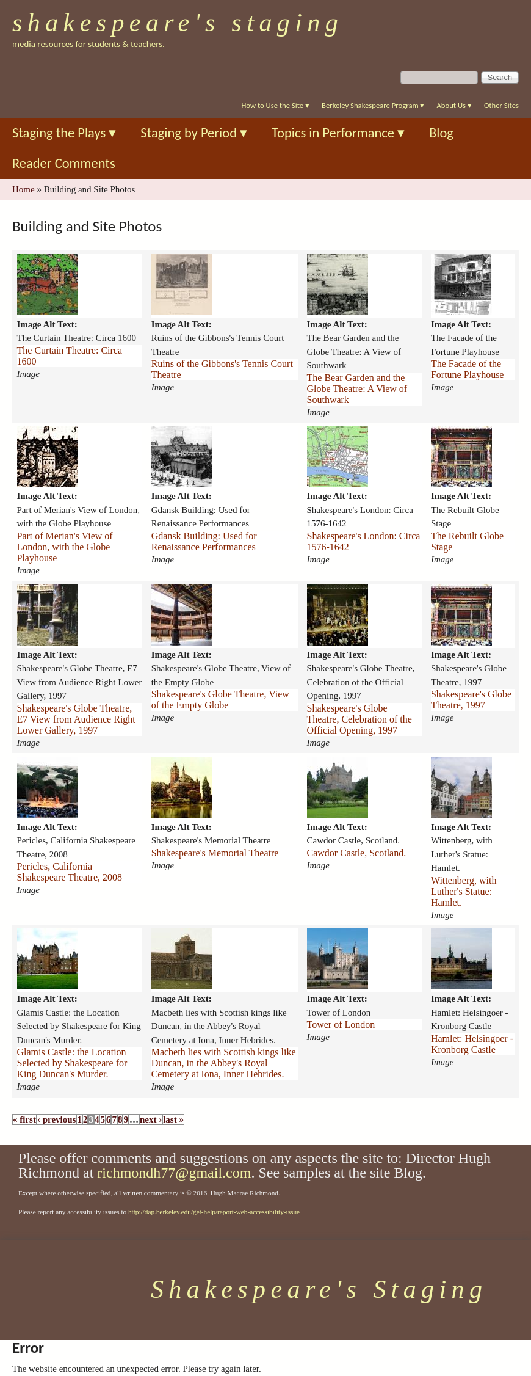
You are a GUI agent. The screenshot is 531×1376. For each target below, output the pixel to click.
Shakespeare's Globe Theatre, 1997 (471, 699)
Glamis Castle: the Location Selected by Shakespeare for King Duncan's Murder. (72, 1063)
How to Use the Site (275, 105)
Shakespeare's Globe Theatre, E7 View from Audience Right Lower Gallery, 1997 (76, 719)
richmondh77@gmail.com (174, 1173)
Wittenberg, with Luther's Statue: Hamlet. (463, 891)
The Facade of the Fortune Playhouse (467, 369)
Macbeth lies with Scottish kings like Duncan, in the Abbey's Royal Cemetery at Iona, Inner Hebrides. (223, 1063)
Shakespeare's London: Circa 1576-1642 (364, 541)
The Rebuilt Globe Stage (467, 541)
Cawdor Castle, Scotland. (356, 853)
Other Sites (501, 105)
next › (151, 1119)
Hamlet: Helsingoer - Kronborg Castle (472, 1044)
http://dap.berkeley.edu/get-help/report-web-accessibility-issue (214, 1211)
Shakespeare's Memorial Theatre (215, 853)
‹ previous (56, 1119)
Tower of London (341, 1024)
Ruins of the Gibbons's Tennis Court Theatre (222, 369)
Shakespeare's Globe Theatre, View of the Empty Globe (220, 699)
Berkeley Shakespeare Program (373, 105)
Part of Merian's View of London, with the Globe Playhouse (65, 547)
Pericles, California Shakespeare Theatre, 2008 (70, 872)
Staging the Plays (64, 133)
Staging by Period (193, 133)
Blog (441, 133)
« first (24, 1119)
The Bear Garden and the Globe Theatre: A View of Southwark (357, 389)
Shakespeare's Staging (177, 23)
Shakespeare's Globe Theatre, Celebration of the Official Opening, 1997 (359, 719)
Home (23, 189)
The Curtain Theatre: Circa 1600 (70, 355)
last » (173, 1119)
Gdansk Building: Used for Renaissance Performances (204, 541)
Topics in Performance (338, 133)
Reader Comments (63, 163)
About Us (453, 105)
